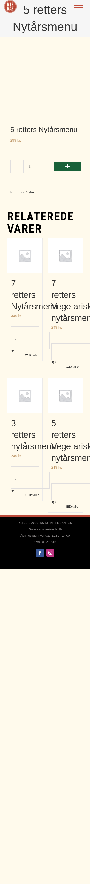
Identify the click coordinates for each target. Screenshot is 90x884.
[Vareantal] (29, 166)
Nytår (30, 192)
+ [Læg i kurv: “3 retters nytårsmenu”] (15, 491)
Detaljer (34, 355)
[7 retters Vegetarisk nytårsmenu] (65, 255)
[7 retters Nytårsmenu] (24, 255)
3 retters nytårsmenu (33, 434)
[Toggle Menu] (78, 8)
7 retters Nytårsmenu (34, 294)
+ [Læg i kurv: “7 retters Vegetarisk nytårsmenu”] (55, 362)
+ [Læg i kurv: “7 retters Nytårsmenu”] (15, 351)
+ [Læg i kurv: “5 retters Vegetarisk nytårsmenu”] (55, 502)
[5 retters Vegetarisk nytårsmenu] (65, 395)
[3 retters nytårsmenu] (24, 395)
